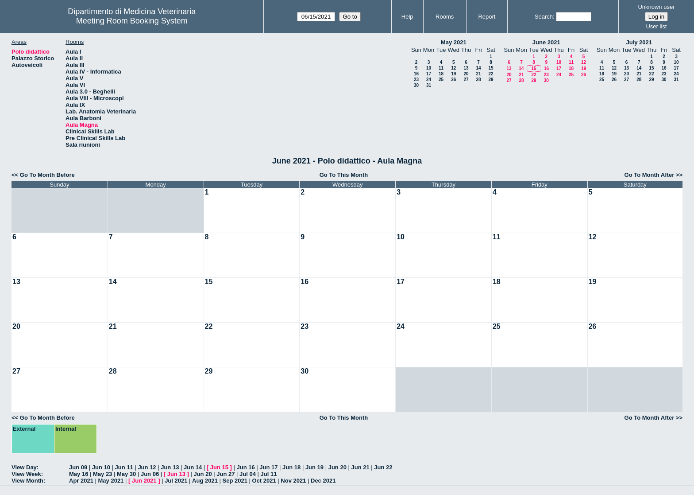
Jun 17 (268, 467)
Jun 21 (360, 467)
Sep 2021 (235, 480)
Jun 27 (225, 474)
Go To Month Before (47, 174)
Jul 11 (269, 474)
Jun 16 (245, 467)
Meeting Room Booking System (132, 20)
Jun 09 (78, 467)
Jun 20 (337, 467)
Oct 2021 (264, 480)
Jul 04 (247, 474)
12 (453, 68)
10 (428, 68)
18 (441, 73)
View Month (27, 480)
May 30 (126, 474)
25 (441, 79)
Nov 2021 (293, 480)
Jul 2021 (176, 480)
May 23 (102, 474)
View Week (26, 474)
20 (465, 73)
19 (453, 73)
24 (428, 79)
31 (428, 85)
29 (490, 79)
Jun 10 (101, 467)
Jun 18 (291, 467)
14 (478, 68)
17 (428, 73)
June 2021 (546, 42)
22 (490, 73)
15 (490, 68)
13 (465, 68)
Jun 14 (193, 467)
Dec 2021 (323, 480)
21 (478, 73)
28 (478, 79)
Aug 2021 (205, 480)
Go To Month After (650, 174)
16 (416, 73)
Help (407, 16)
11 (441, 68)
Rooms (445, 16)
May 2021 (454, 42)
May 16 (78, 474)
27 (465, 79)
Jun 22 (383, 467)
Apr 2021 (81, 480)
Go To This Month (344, 174)
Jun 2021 (144, 480)
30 (416, 85)
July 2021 (639, 42)
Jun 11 (124, 467)
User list (656, 26)
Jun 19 (314, 467)
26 (453, 79)
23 (416, 79)
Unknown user (656, 7)
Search (544, 16)
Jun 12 (147, 467)
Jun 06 (150, 474)
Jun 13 (170, 467)
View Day (24, 467)
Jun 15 (219, 467)
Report (486, 16)
